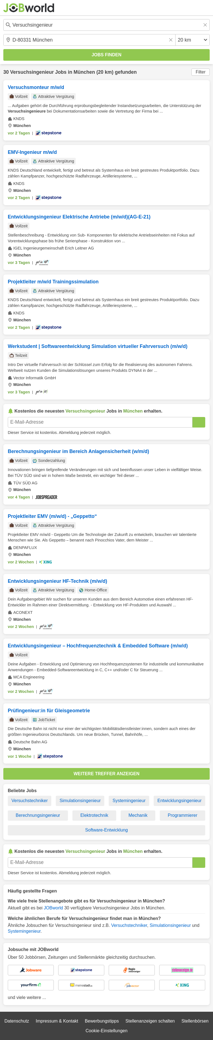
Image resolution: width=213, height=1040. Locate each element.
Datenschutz (16, 1021)
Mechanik (137, 815)
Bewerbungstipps (102, 1021)
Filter (201, 72)
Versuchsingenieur (32, 72)
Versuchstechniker (29, 800)
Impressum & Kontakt (57, 1021)
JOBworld (53, 908)
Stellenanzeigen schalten (150, 1021)
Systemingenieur (129, 800)
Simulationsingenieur (80, 800)
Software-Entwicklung (106, 830)
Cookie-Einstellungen (106, 1030)
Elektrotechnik (94, 815)
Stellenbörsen (195, 1021)
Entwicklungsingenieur (180, 800)
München (84, 72)
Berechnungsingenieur (38, 815)
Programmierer (182, 815)
